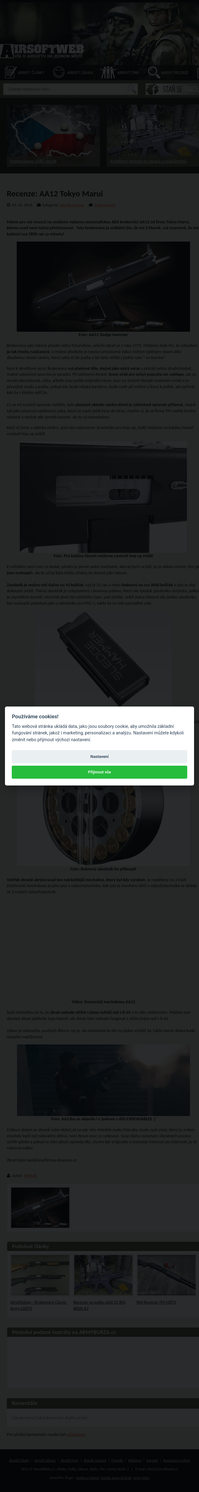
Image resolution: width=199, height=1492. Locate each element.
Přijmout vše (99, 772)
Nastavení (99, 756)
